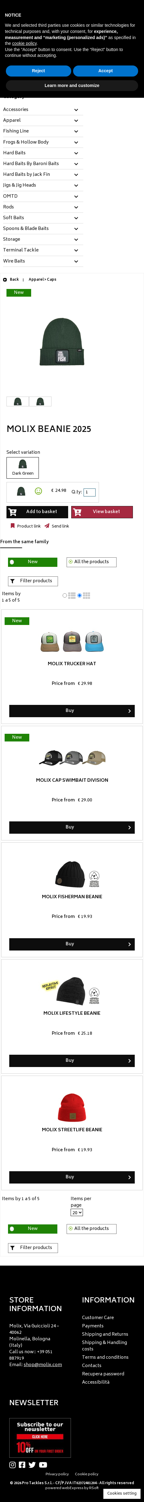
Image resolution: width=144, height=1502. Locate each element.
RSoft (94, 1488)
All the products (91, 562)
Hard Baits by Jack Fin (26, 175)
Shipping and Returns (105, 1334)
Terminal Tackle (21, 250)
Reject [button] (38, 70)
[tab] (43, 110)
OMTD (10, 197)
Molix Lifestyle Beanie (72, 1014)
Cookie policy (86, 1474)
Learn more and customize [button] (72, 85)
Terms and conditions (105, 1358)
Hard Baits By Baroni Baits (31, 164)
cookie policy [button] (24, 43)
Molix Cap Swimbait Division (72, 781)
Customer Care (98, 1318)
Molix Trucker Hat (72, 664)
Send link (60, 526)
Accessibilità (95, 1382)
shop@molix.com (43, 1365)
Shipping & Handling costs (104, 1346)
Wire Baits (14, 261)
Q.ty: (77, 492)
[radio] (65, 595)
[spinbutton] (90, 492)
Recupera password (103, 1374)
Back (10, 280)
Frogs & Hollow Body (26, 142)
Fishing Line (16, 131)
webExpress (73, 1488)
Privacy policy (57, 1474)
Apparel (12, 121)
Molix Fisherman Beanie (72, 897)
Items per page (81, 1202)
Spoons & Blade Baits (26, 229)
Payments (93, 1326)
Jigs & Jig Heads (19, 185)
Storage (11, 240)
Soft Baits (13, 218)
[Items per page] (77, 1212)
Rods (8, 207)
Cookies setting (122, 1494)
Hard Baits (14, 153)
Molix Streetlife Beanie (72, 1130)
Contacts (91, 1366)
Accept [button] (105, 70)
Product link (28, 526)
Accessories (15, 110)
